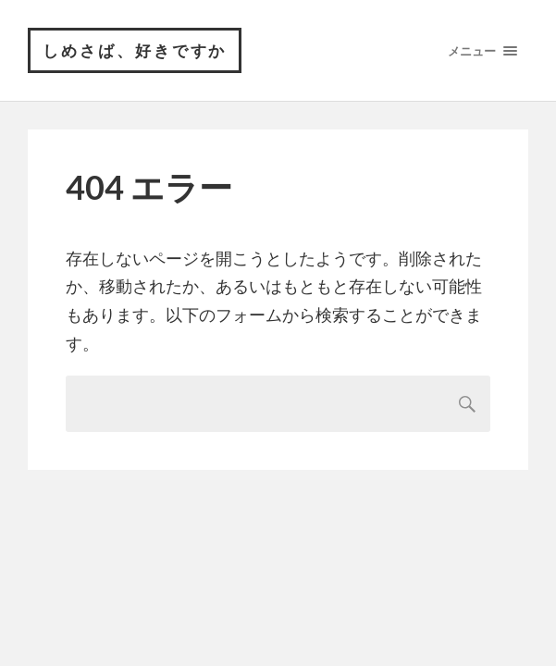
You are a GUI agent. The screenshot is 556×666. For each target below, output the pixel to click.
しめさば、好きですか (135, 50)
